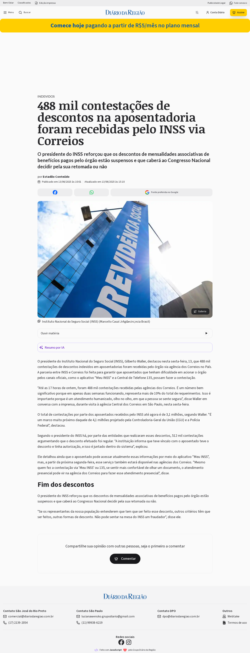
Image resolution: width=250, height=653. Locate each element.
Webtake (230, 616)
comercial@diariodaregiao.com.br (28, 616)
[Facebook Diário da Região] (121, 642)
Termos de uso (234, 623)
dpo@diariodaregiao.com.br (178, 616)
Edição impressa (45, 3)
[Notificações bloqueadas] (197, 12)
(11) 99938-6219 (89, 623)
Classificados (24, 2)
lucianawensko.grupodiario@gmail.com (105, 616)
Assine (238, 12)
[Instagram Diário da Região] (129, 642)
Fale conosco (238, 3)
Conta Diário (215, 12)
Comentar (125, 558)
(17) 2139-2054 (15, 623)
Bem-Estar (8, 2)
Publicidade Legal (216, 3)
